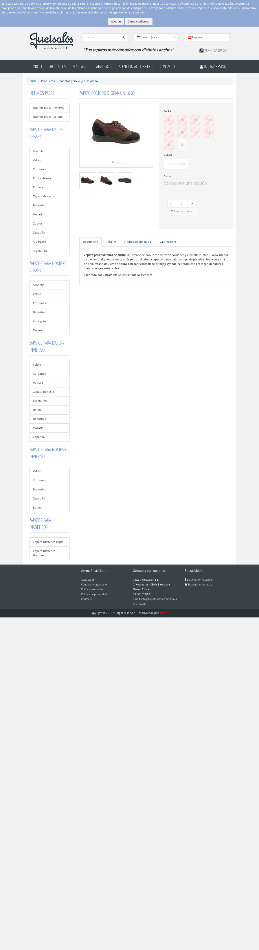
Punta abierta (42, 178)
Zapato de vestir (43, 196)
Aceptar (116, 22)
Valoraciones (168, 242)
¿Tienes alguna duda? (138, 242)
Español (195, 37)
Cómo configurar (139, 22)
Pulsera (38, 187)
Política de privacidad (94, 594)
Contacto (167, 66)
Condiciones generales (94, 584)
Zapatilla (39, 233)
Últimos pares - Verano (48, 117)
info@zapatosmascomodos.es (159, 599)
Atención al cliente (136, 66)
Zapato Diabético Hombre (44, 553)
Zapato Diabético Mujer (48, 542)
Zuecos (37, 224)
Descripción (90, 242)
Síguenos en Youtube (200, 584)
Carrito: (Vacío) (148, 37)
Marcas (80, 66)
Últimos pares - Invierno (48, 108)
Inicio (37, 66)
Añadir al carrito (182, 211)
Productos (57, 66)
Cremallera (40, 251)
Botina (37, 410)
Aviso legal (87, 580)
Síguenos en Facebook (200, 580)
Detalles (111, 242)
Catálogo (103, 66)
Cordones (39, 169)
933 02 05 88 (216, 51)
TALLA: (168, 111)
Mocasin (38, 215)
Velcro (37, 160)
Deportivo (39, 206)
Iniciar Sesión (213, 66)
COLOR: (168, 154)
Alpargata (39, 242)
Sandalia (38, 151)
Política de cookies (92, 589)
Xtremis (164, 613)
